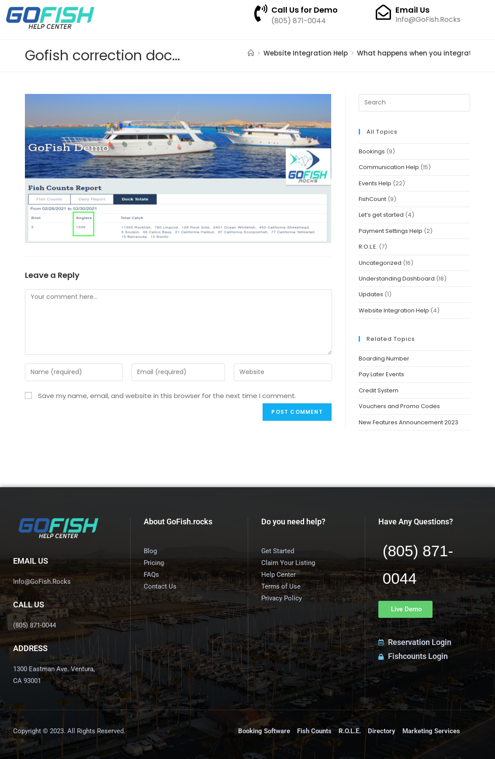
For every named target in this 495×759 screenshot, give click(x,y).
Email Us (412, 9)
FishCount (372, 199)
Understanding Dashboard (397, 278)
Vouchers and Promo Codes (399, 406)
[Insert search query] (415, 102)
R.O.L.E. (368, 247)
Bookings (372, 151)
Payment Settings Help (390, 231)
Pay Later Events (381, 374)
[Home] (251, 53)
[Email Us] (383, 12)
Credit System (378, 390)
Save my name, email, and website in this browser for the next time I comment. (167, 395)
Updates (371, 294)
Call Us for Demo (304, 9)
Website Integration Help (394, 310)
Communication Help (389, 167)
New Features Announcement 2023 (408, 422)
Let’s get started (381, 215)
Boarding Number (384, 358)
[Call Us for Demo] (261, 13)
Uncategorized (380, 263)
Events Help (375, 183)
